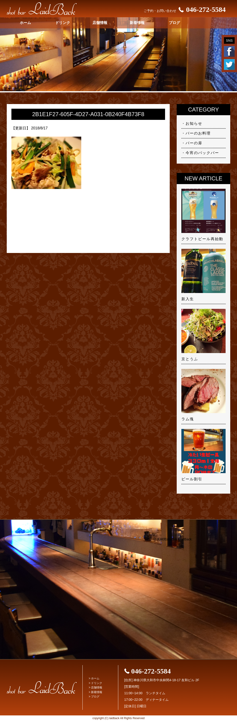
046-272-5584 (201, 9)
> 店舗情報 (95, 687)
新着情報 (137, 23)
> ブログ (94, 696)
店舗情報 (99, 23)
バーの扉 (194, 143)
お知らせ (194, 123)
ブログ (174, 23)
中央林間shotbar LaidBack (172, 539)
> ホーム (94, 678)
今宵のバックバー (202, 153)
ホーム (25, 23)
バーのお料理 (198, 133)
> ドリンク (95, 683)
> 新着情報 (95, 692)
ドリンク (62, 23)
